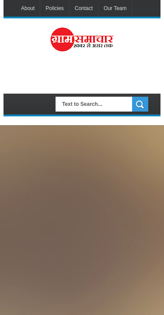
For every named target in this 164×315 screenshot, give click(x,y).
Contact (84, 8)
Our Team (115, 8)
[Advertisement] (90, 76)
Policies (54, 8)
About (28, 8)
